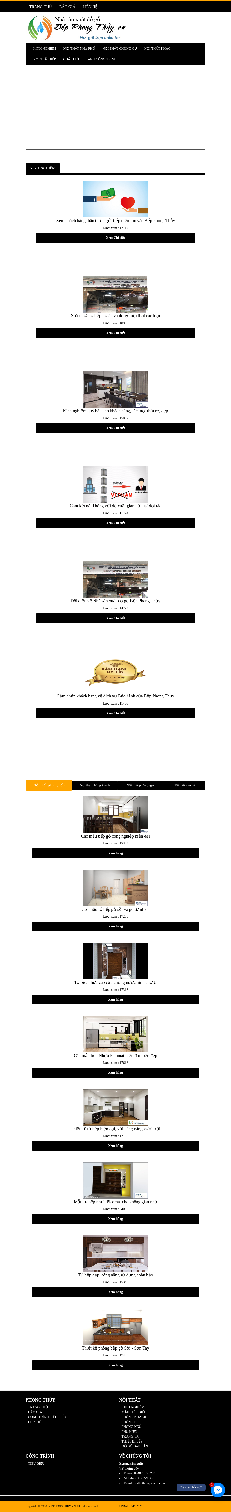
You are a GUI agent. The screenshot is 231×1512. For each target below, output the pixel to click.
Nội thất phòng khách (95, 785)
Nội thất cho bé (184, 785)
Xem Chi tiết (115, 238)
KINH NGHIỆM (44, 48)
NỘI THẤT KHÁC (157, 48)
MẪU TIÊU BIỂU (134, 1412)
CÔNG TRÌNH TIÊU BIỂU (47, 1417)
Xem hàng (115, 853)
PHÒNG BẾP (131, 1422)
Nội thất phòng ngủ (140, 785)
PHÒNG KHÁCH (134, 1417)
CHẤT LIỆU (72, 59)
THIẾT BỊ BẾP (132, 1441)
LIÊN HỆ (90, 7)
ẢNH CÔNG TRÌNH (102, 59)
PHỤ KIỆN (129, 1431)
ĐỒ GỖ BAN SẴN (135, 1446)
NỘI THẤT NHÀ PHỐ (79, 48)
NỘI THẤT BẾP (44, 59)
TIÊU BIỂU (36, 1463)
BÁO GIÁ (67, 7)
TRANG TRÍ (131, 1436)
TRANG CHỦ (40, 7)
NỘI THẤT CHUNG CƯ (120, 48)
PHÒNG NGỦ (132, 1427)
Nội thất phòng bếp (49, 785)
